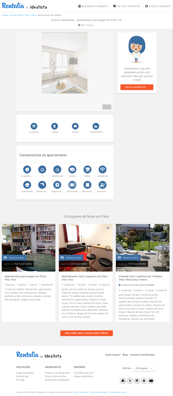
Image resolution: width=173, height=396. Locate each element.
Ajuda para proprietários (57, 379)
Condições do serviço (117, 392)
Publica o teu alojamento (57, 372)
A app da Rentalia (25, 372)
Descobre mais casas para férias (86, 333)
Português (144, 368)
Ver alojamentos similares (139, 87)
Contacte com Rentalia (142, 354)
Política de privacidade (99, 392)
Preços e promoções (55, 376)
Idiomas (127, 368)
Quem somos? (112, 354)
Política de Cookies (80, 392)
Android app (22, 376)
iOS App (20, 379)
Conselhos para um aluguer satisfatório (84, 374)
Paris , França (85, 25)
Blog (125, 354)
